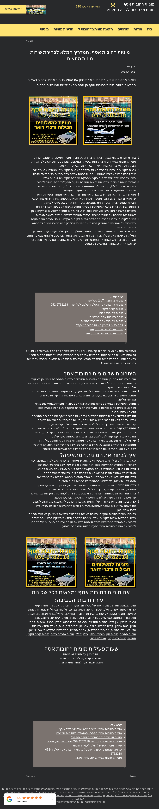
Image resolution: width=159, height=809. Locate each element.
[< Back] (36, 41)
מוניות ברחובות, (16, 788)
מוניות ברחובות (103, 792)
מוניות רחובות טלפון (94, 801)
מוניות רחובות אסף (139, 4)
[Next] (128, 776)
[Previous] (36, 776)
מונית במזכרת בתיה (66, 788)
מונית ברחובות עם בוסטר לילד (131, 795)
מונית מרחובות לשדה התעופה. (66, 801)
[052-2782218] (13, 9)
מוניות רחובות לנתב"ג (123, 792)
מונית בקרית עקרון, (87, 788)
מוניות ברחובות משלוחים (112, 788)
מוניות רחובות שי (65, 792)
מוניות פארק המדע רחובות (40, 788)
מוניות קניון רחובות (104, 795)
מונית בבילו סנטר (85, 792)
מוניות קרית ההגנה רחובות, (78, 795)
